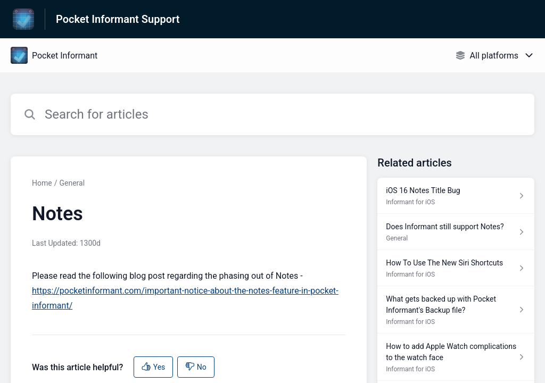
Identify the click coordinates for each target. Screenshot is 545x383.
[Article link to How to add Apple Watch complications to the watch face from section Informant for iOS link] (455, 357)
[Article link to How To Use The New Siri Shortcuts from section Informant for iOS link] (455, 268)
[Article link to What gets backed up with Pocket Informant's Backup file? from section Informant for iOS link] (455, 310)
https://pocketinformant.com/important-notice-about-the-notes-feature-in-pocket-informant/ (185, 298)
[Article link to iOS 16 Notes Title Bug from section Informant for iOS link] (455, 196)
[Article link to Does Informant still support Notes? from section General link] (455, 232)
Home (42, 183)
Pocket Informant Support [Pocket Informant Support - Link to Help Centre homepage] (117, 19)
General (72, 183)
